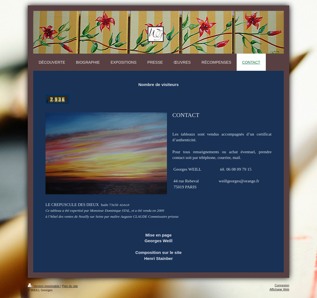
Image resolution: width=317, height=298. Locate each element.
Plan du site (70, 286)
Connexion (282, 285)
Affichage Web (279, 289)
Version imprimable (44, 286)
